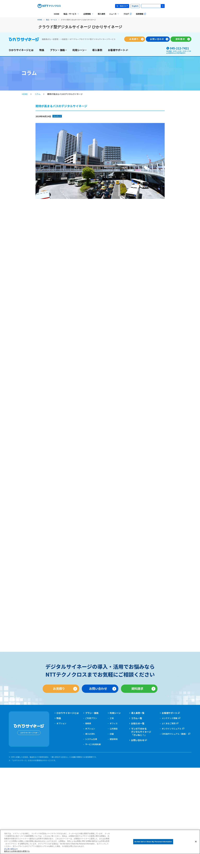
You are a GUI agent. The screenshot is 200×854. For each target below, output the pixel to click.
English (135, 6)
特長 (41, 50)
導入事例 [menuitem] (101, 13)
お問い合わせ (157, 39)
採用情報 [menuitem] (141, 13)
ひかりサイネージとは (21, 50)
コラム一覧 (136, 718)
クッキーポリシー (11, 849)
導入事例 (97, 50)
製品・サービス (51, 20)
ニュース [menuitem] (113, 15)
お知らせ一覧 (137, 723)
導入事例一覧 (137, 713)
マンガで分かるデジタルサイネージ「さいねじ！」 (141, 732)
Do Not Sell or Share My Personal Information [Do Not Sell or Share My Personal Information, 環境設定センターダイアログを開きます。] (153, 842)
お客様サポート (116, 50)
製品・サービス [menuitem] (70, 15)
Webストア (122, 6)
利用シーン (78, 50)
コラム (37, 94)
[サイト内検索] (153, 6)
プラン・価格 (57, 50)
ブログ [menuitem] (127, 13)
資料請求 (180, 39)
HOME (39, 20)
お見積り (134, 39)
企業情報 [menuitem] (87, 15)
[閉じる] (196, 841)
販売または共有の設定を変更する (17, 851)
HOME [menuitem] (56, 13)
